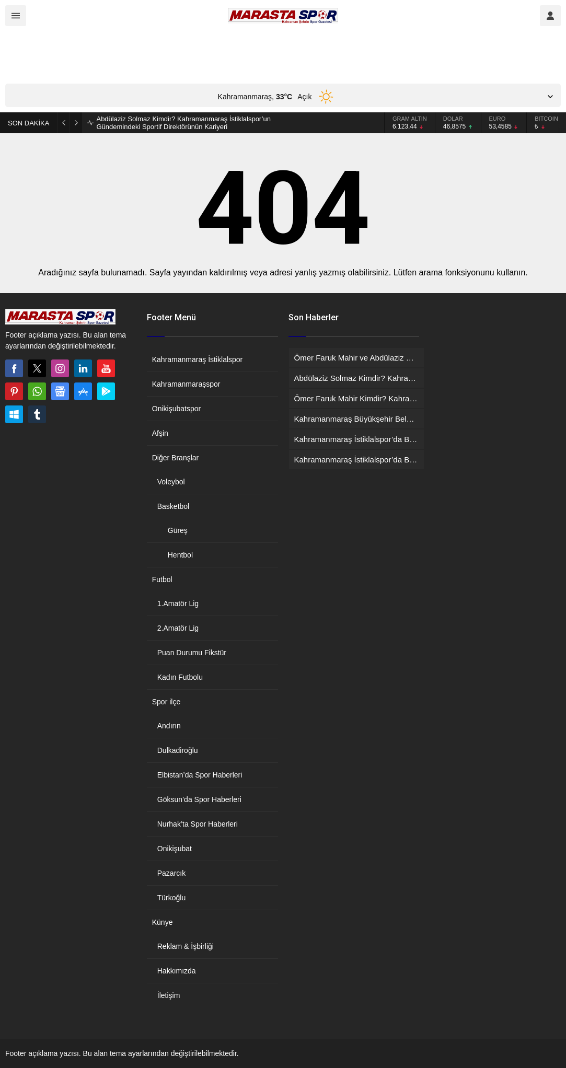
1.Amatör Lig (178, 603)
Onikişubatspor (176, 408)
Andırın (169, 726)
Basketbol (173, 506)
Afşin (160, 433)
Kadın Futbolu (180, 677)
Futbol (162, 579)
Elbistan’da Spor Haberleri (199, 775)
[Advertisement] (195, 54)
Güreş (178, 530)
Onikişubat (174, 848)
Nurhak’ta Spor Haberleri (197, 824)
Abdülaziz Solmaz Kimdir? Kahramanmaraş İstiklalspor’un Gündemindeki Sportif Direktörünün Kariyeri (183, 123)
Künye (162, 922)
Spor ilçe (166, 702)
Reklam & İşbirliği (185, 946)
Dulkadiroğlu (177, 750)
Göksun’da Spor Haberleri (199, 799)
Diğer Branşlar (175, 458)
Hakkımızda (176, 971)
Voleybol (171, 482)
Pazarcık (171, 873)
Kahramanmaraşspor (186, 384)
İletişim (168, 995)
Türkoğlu (171, 897)
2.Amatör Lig (178, 628)
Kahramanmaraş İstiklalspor (197, 359)
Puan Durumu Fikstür (191, 652)
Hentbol (180, 555)
